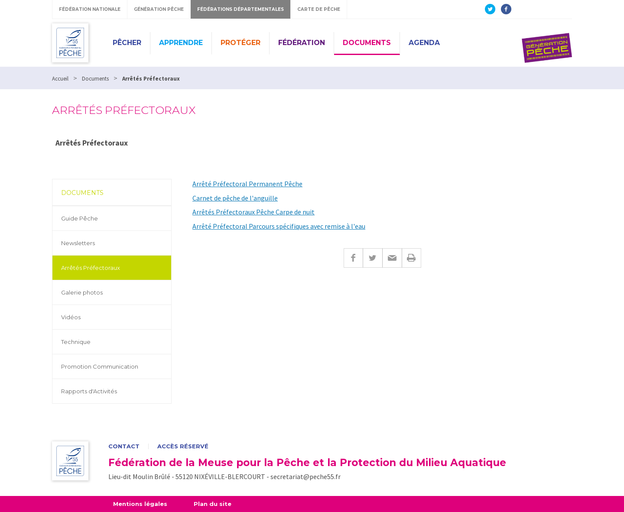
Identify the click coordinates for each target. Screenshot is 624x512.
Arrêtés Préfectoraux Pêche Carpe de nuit (253, 211)
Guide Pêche (79, 218)
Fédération (301, 43)
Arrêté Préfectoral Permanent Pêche (247, 183)
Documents (367, 43)
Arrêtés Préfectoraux (90, 267)
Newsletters (78, 243)
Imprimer (411, 258)
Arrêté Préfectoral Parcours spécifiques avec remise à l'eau (278, 226)
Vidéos (71, 317)
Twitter (372, 258)
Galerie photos (82, 292)
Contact (124, 446)
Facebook (353, 258)
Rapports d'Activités (89, 391)
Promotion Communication (99, 366)
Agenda (424, 43)
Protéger (240, 43)
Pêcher (127, 43)
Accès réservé (182, 446)
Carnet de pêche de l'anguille (235, 198)
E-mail (392, 258)
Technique (76, 341)
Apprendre (181, 43)
